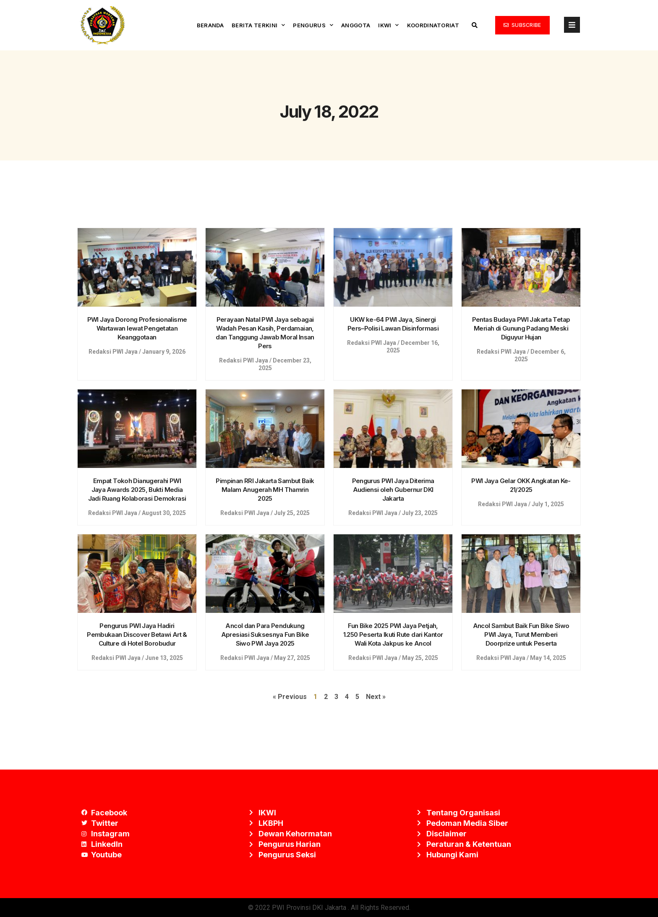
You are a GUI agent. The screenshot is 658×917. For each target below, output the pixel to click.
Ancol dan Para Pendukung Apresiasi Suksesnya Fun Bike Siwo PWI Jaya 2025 (265, 634)
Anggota (355, 25)
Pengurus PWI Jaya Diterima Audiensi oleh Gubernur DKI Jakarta (393, 489)
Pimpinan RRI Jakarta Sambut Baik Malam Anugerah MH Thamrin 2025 (265, 489)
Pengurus (313, 25)
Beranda (210, 25)
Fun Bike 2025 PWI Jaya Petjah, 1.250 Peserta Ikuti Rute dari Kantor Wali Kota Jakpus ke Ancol (393, 634)
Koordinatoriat (433, 25)
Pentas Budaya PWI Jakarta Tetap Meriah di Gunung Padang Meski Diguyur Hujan (521, 328)
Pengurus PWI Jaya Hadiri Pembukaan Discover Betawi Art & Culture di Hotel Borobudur (137, 634)
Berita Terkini (258, 25)
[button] (522, 25)
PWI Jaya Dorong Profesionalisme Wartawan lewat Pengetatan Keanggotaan (137, 328)
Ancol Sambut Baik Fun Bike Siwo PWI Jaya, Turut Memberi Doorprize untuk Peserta (521, 634)
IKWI (388, 25)
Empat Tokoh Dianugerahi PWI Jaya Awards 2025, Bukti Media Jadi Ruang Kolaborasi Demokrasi (137, 489)
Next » (376, 697)
